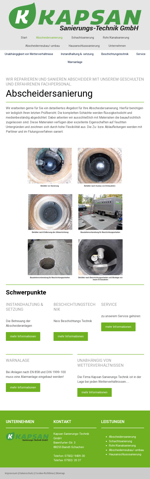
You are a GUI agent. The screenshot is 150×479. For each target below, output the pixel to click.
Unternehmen (117, 45)
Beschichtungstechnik (115, 54)
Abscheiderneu (118, 450)
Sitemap (60, 473)
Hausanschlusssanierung (84, 45)
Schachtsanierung (82, 37)
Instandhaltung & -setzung (77, 54)
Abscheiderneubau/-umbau (42, 45)
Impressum (11, 473)
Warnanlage (75, 62)
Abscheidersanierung (49, 37)
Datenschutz (26, 473)
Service (141, 54)
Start (24, 37)
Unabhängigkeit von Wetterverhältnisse (29, 54)
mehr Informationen (23, 336)
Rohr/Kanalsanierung (116, 37)
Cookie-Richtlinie (44, 473)
